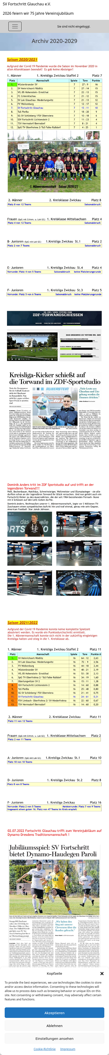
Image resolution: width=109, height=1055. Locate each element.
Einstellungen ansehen (55, 1038)
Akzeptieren (54, 1012)
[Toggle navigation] (15, 26)
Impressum (67, 1049)
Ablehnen (55, 1025)
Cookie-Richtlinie (45, 1049)
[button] (102, 973)
